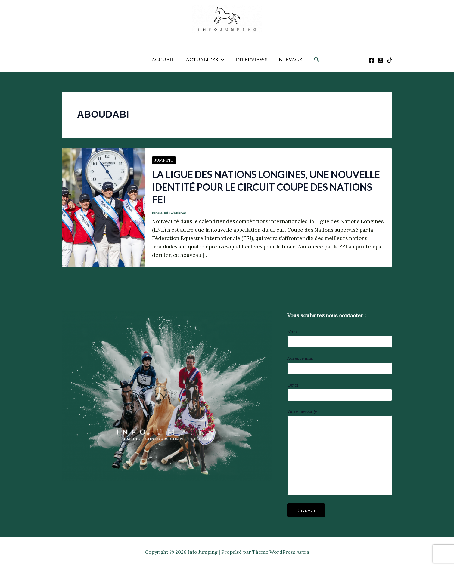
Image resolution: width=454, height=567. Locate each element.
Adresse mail (339, 365)
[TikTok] (389, 60)
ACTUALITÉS (206, 60)
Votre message (339, 453)
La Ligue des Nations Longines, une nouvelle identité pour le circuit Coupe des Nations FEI (266, 186)
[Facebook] (371, 60)
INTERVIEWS (251, 59)
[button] (314, 59)
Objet (339, 391)
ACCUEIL (165, 59)
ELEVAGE (288, 59)
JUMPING (163, 160)
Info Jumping (220, 37)
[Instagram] (380, 60)
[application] (222, 60)
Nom (339, 338)
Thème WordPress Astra (280, 552)
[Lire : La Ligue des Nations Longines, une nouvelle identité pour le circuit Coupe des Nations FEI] (103, 207)
